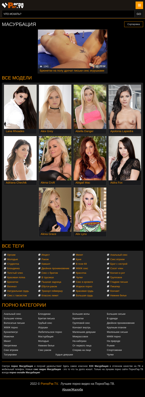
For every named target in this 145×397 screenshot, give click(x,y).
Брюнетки (12, 281)
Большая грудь (84, 295)
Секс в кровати (84, 281)
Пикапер (115, 286)
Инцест (46, 254)
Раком (45, 259)
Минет (79, 254)
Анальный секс (118, 254)
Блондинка (13, 268)
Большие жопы (81, 313)
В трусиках (48, 277)
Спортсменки (114, 350)
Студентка (13, 263)
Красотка (81, 272)
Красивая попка (16, 277)
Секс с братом (50, 272)
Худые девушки (64, 354)
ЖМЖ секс (82, 268)
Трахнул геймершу (52, 291)
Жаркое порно (84, 286)
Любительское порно (50, 332)
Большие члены (13, 318)
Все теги (13, 245)
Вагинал (12, 286)
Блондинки (44, 313)
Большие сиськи (116, 313)
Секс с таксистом (17, 295)
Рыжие (111, 345)
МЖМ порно (114, 336)
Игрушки (43, 327)
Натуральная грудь (18, 291)
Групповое (116, 277)
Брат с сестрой (118, 263)
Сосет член (116, 268)
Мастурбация (45, 336)
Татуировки (10, 354)
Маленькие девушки (84, 332)
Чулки (79, 277)
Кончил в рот (117, 272)
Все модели (17, 77)
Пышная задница (51, 281)
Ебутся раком (49, 286)
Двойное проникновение (55, 268)
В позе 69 (81, 263)
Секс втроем (117, 259)
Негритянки (10, 345)
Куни (78, 259)
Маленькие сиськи (117, 332)
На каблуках (79, 341)
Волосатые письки (14, 323)
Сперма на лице (81, 350)
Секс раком (44, 350)
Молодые (12, 259)
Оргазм (11, 254)
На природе (113, 341)
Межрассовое (80, 336)
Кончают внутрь (81, 327)
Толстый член (15, 272)
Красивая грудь (84, 291)
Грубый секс (45, 323)
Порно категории (24, 305)
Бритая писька (46, 318)
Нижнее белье (118, 295)
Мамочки (9, 336)
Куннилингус (11, 332)
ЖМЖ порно (11, 327)
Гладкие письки (119, 281)
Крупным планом (116, 327)
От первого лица (81, 345)
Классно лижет (50, 295)
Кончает (115, 291)
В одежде (112, 318)
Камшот (46, 263)
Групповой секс (81, 323)
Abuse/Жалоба (72, 389)
